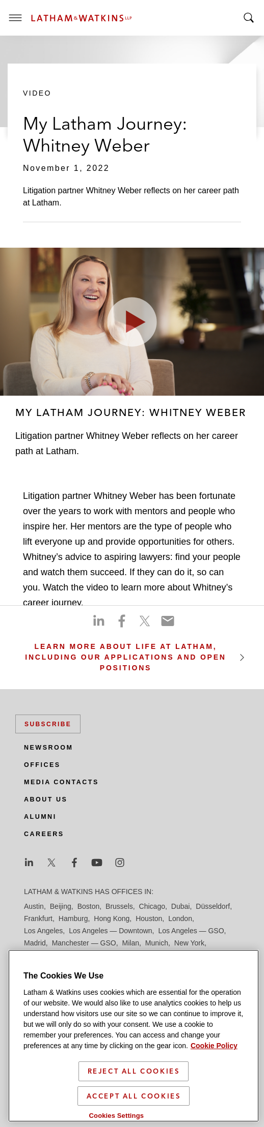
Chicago (152, 906)
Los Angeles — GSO (191, 931)
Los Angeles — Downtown (110, 931)
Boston (88, 906)
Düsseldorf (213, 906)
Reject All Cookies (134, 1071)
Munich (156, 943)
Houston (149, 918)
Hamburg (73, 918)
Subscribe (47, 724)
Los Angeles (43, 931)
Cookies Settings (116, 1116)
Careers (44, 834)
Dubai (180, 906)
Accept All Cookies (134, 1096)
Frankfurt (38, 918)
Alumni (40, 816)
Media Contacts (61, 782)
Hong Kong (111, 918)
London (180, 918)
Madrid (35, 943)
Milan (130, 943)
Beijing (60, 906)
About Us (45, 799)
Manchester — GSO (84, 943)
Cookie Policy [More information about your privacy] (214, 1046)
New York (189, 943)
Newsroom (48, 747)
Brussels (119, 906)
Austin (34, 906)
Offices (42, 764)
